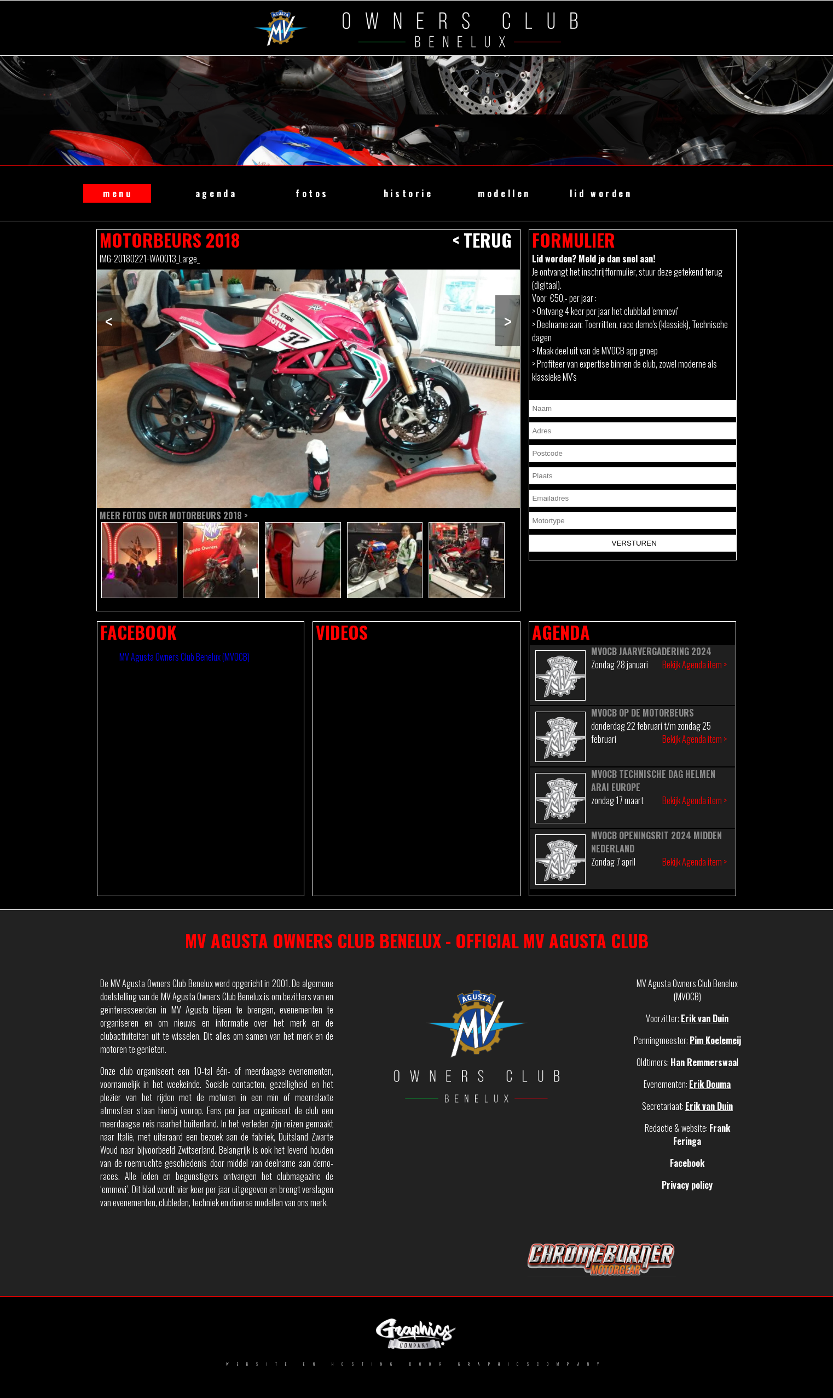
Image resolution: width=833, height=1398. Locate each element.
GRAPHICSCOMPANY (532, 1364)
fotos (312, 193)
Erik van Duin (704, 1018)
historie (408, 193)
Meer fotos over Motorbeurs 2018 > (174, 515)
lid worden (601, 193)
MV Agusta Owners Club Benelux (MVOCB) (184, 656)
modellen (504, 193)
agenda (216, 193)
